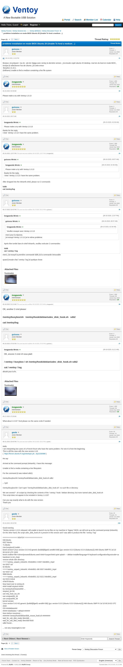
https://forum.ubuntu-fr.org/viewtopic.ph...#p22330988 (24, 454)
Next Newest (22, 639)
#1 (119, 58)
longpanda (50, 153)
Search (78, 20)
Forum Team (6, 661)
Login (25, 25)
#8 (119, 416)
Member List (92, 20)
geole (14, 432)
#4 (119, 153)
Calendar (107, 20)
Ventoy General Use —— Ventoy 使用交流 (27, 31)
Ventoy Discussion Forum (50, 31)
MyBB (11, 664)
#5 (119, 209)
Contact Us (15, 661)
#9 (119, 441)
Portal (67, 20)
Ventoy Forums (6, 31)
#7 (119, 343)
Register (34, 25)
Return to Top (37, 661)
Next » (17, 39)
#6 (119, 304)
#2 (119, 91)
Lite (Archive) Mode (49, 661)
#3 (119, 116)
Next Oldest (9, 639)
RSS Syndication (78, 661)
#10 (119, 523)
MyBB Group (26, 664)
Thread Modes (115, 43)
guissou (15, 49)
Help (118, 20)
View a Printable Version (11, 648)
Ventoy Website (26, 661)
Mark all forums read (65, 661)
